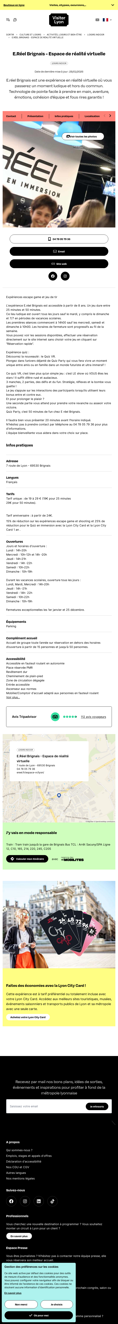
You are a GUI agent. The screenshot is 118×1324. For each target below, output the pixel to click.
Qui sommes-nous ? (19, 1150)
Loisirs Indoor (95, 34)
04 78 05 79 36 (59, 239)
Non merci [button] (21, 1304)
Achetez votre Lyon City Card (28, 1017)
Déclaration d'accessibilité (23, 1161)
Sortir (10, 34)
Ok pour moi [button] (39, 1315)
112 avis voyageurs (93, 717)
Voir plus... (13, 697)
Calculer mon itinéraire (27, 859)
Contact (11, 116)
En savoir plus (19, 1236)
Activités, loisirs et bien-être (64, 34)
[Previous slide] (104, 115)
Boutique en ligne (14, 5)
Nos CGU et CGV (17, 1167)
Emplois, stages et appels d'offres (29, 1156)
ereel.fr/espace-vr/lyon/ (30, 772)
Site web (59, 264)
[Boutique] (97, 20)
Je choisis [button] (57, 1304)
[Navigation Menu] (8, 20)
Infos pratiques (64, 116)
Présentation (35, 116)
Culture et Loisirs (30, 34)
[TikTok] (52, 1201)
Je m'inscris (97, 1106)
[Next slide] (110, 115)
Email (59, 251)
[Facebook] (11, 1201)
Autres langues (16, 1173)
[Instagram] (25, 1201)
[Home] (59, 19)
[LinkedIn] (39, 1201)
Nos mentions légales (20, 1178)
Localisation (92, 116)
